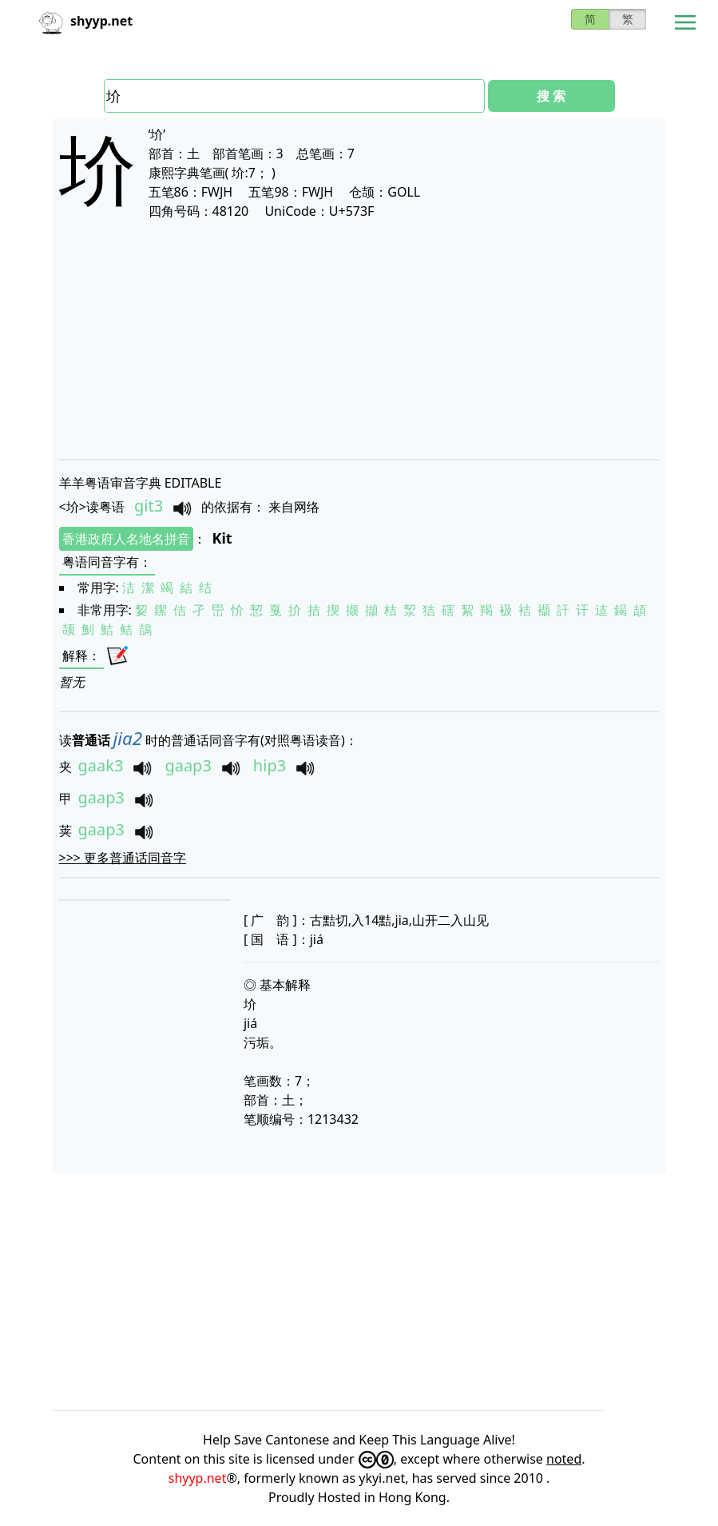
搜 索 (551, 96)
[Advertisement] (359, 339)
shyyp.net (198, 1478)
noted (563, 1459)
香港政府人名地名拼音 (126, 539)
